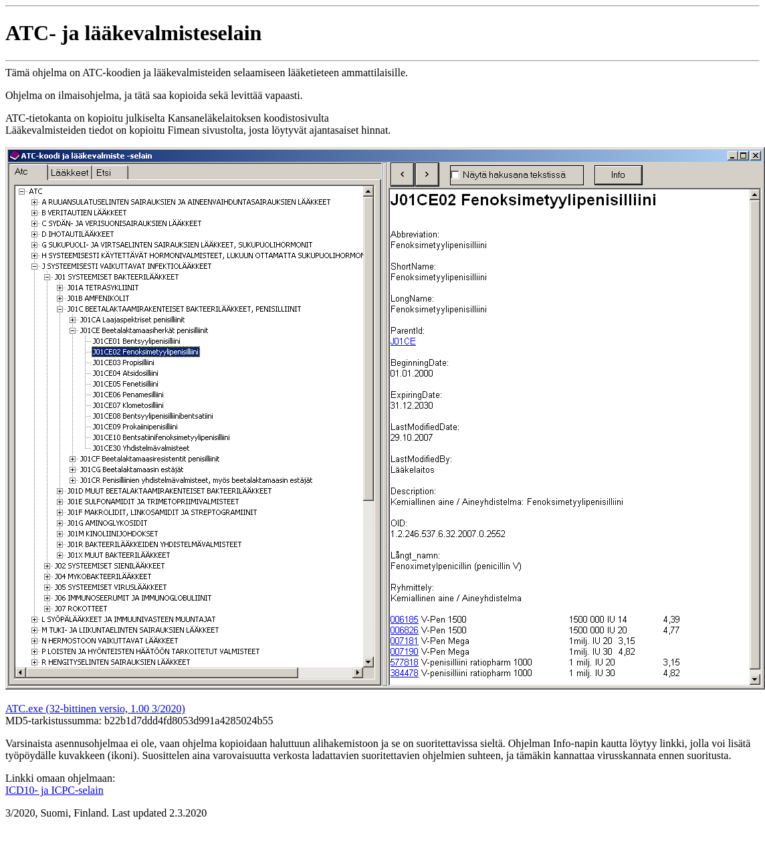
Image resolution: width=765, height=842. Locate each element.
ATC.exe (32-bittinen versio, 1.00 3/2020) (95, 708)
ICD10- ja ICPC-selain (54, 790)
